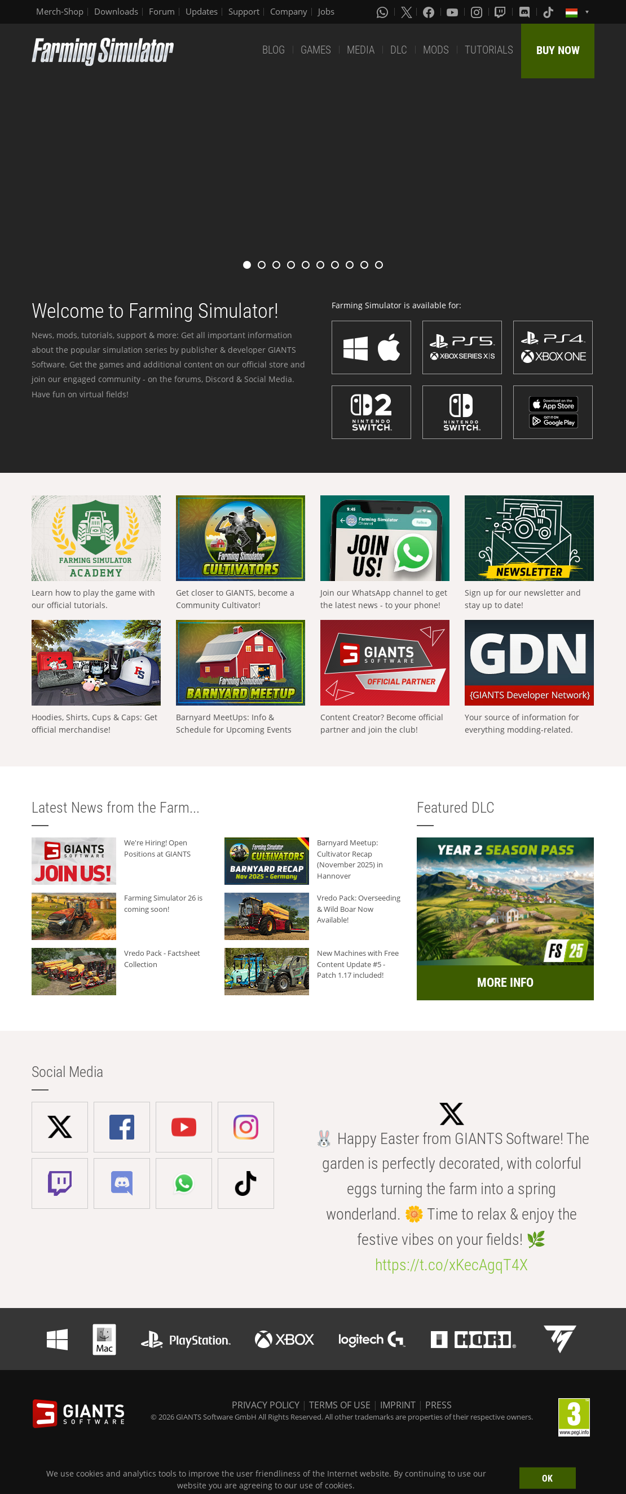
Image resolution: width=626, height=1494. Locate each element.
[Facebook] (430, 12)
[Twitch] (501, 12)
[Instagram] (477, 12)
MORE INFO (505, 983)
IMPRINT (398, 1405)
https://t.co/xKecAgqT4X (451, 1265)
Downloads (116, 11)
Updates (202, 11)
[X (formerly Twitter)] (406, 12)
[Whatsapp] (383, 12)
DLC (398, 49)
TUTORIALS (489, 49)
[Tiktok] (549, 12)
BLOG (273, 49)
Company (288, 11)
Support (243, 11)
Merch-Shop (59, 11)
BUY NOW (558, 50)
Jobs (326, 11)
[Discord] (525, 12)
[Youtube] (453, 12)
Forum (162, 11)
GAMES (316, 49)
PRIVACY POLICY (265, 1405)
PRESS (438, 1405)
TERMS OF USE (340, 1405)
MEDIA (360, 49)
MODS (436, 49)
